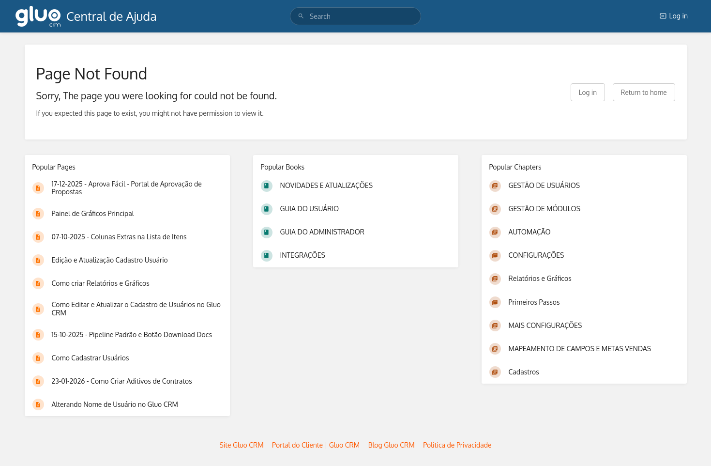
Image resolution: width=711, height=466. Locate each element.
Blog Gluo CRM (391, 445)
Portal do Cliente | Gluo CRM (316, 445)
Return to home (644, 92)
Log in (674, 16)
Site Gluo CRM (241, 445)
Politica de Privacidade (457, 445)
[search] (355, 16)
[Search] (301, 16)
